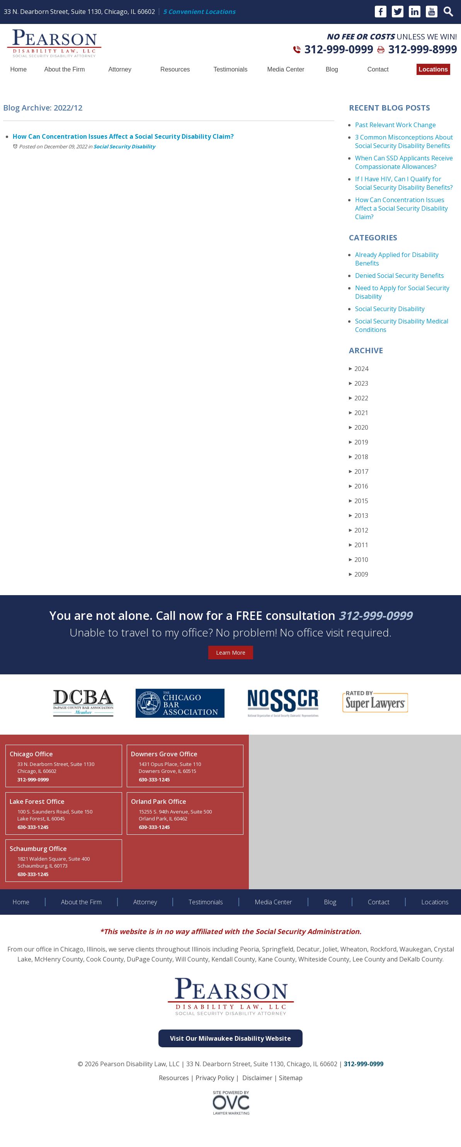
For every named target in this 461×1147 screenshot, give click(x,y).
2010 (358, 559)
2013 (358, 515)
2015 (358, 500)
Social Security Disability (124, 146)
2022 (358, 398)
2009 (358, 574)
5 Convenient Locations (199, 11)
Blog (332, 69)
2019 (358, 442)
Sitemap (291, 1078)
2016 (358, 486)
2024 (358, 368)
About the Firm (64, 69)
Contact (378, 69)
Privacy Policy (215, 1078)
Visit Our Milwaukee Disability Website (230, 1038)
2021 (358, 412)
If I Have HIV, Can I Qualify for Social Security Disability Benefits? (404, 183)
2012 (358, 530)
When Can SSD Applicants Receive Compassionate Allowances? (404, 162)
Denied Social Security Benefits (399, 275)
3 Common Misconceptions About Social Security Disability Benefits (404, 141)
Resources (175, 69)
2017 (358, 471)
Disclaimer (257, 1078)
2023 (358, 383)
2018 (358, 456)
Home (18, 69)
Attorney (119, 69)
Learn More (230, 652)
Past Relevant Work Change (395, 125)
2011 (358, 544)
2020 (358, 427)
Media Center (285, 69)
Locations (433, 69)
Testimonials (230, 69)
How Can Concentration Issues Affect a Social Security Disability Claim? (123, 136)
